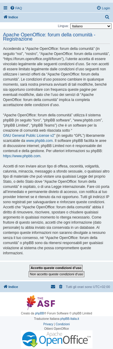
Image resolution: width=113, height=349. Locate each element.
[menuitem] (16, 8)
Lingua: (63, 26)
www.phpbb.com (39, 141)
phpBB (39, 313)
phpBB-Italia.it (69, 318)
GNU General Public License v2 (28, 135)
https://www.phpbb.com (21, 156)
